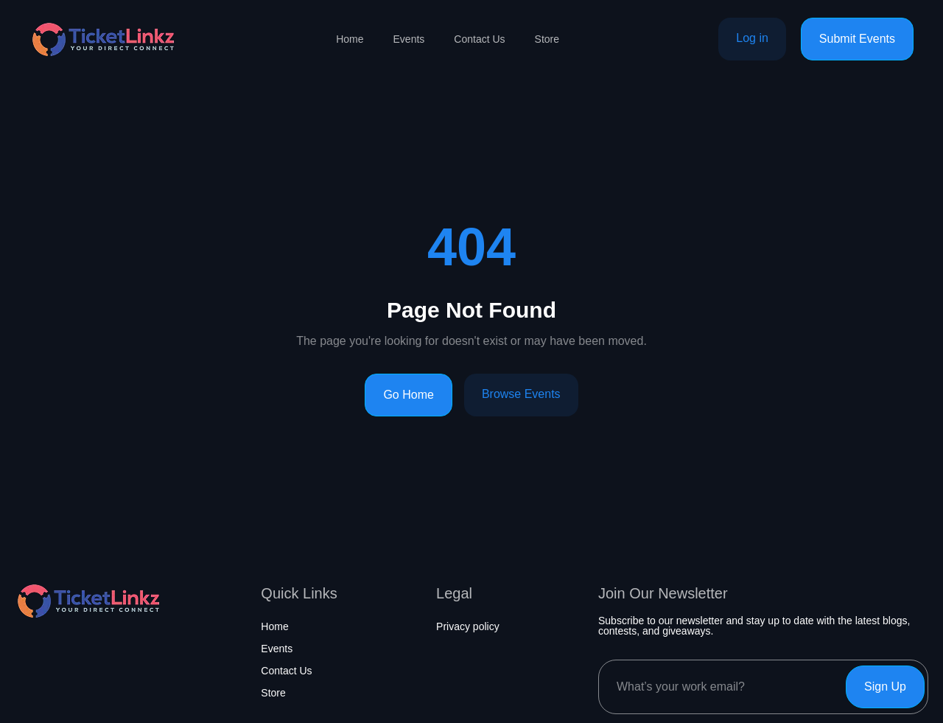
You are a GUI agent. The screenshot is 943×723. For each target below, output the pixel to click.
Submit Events (857, 38)
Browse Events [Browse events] (521, 394)
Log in (752, 38)
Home (349, 39)
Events (409, 39)
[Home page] (103, 39)
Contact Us (479, 39)
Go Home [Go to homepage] (408, 394)
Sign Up (885, 686)
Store (547, 39)
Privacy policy (467, 626)
